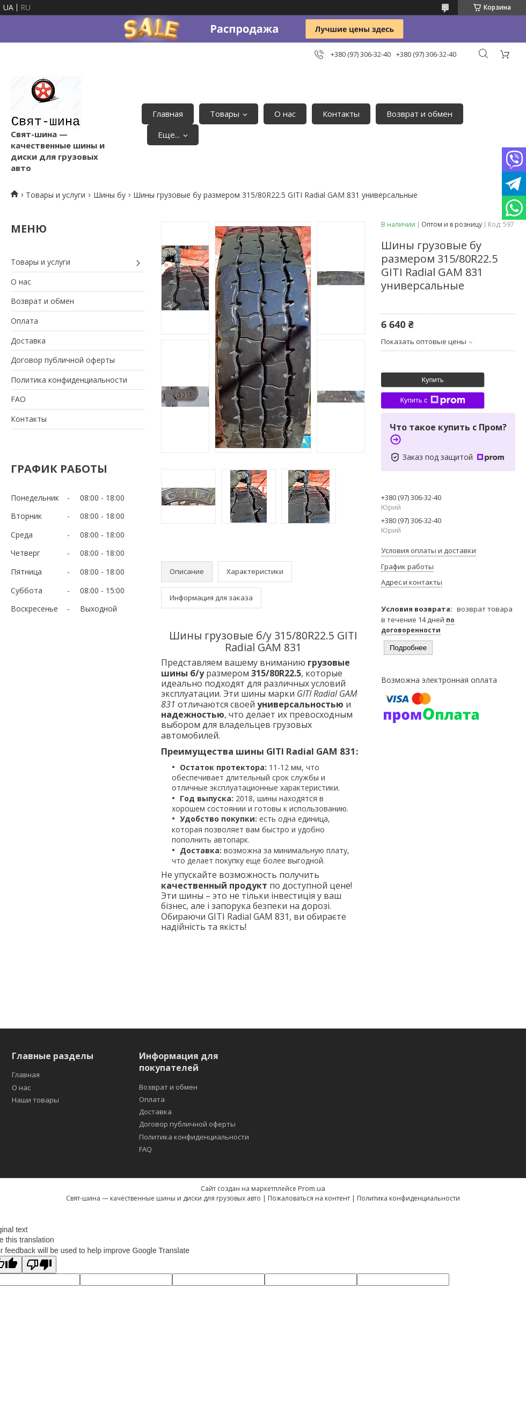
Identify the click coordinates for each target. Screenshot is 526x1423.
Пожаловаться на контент (309, 1198)
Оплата (24, 321)
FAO (18, 399)
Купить (432, 380)
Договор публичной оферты (63, 360)
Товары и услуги (55, 195)
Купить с (432, 400)
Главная (167, 113)
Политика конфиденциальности (69, 380)
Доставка (28, 341)
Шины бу (109, 195)
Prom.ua (311, 1188)
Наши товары (35, 1100)
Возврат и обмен (419, 113)
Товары (224, 113)
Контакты (341, 113)
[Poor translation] (39, 1264)
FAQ (145, 1149)
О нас (285, 113)
